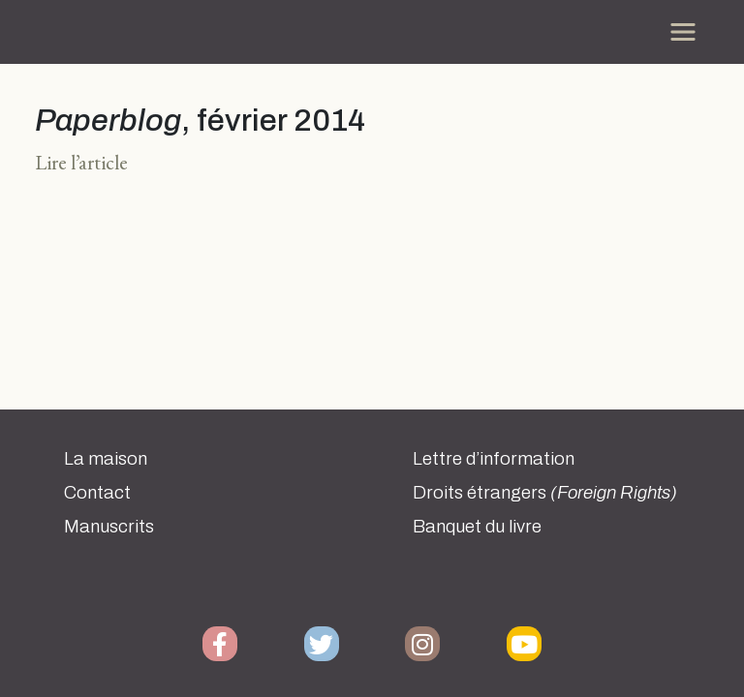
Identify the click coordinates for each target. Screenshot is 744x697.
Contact (97, 492)
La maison (105, 459)
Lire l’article (81, 162)
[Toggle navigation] (683, 32)
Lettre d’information (493, 459)
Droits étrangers (545, 492)
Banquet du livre (477, 526)
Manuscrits (109, 526)
